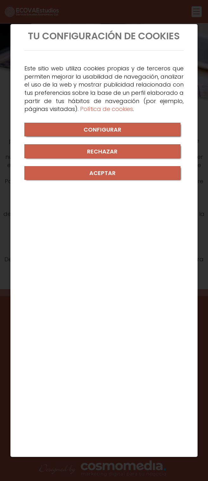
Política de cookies (106, 109)
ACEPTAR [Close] (102, 173)
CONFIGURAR (102, 129)
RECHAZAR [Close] (102, 151)
